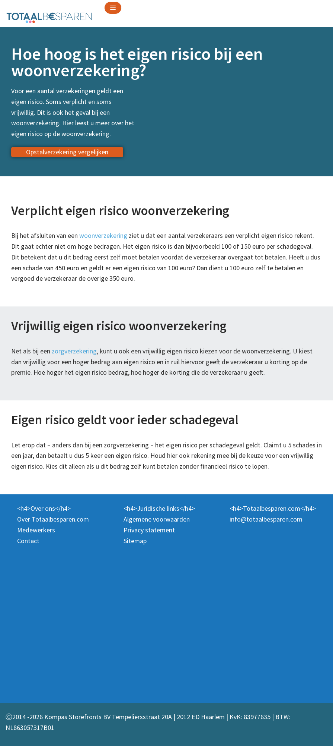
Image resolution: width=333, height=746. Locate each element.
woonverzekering (103, 235)
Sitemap (135, 540)
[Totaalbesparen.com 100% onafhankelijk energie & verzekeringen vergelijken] (49, 17)
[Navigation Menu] (113, 7)
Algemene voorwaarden (157, 519)
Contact (28, 540)
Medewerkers (36, 530)
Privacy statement (149, 530)
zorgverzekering (74, 351)
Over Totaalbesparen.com (53, 519)
